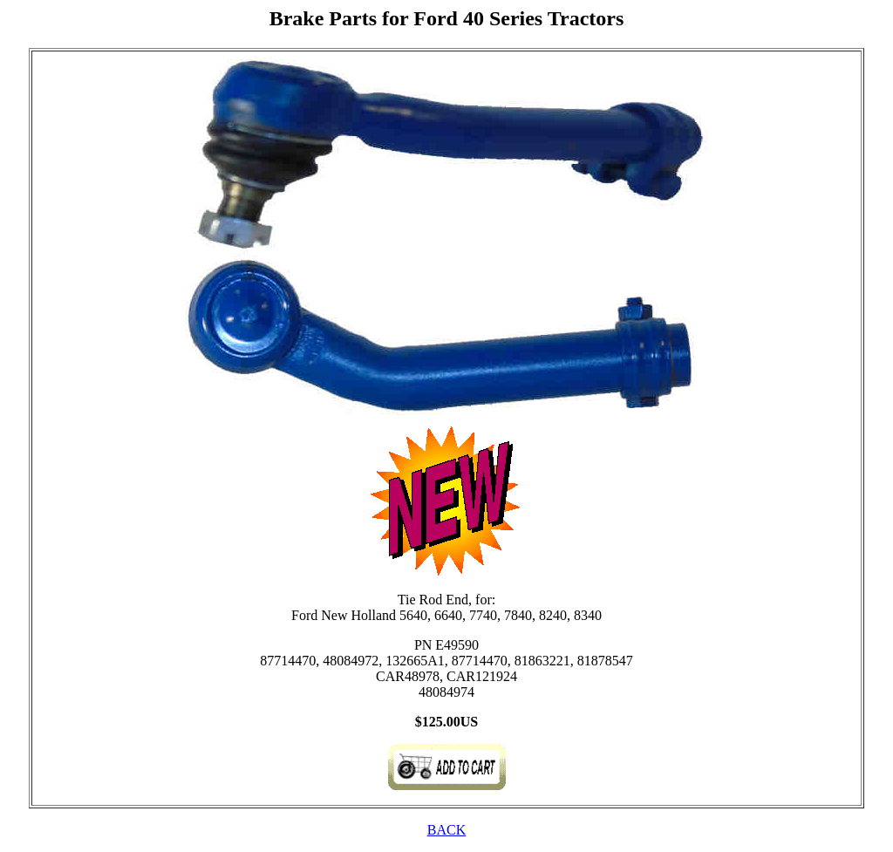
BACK (446, 829)
